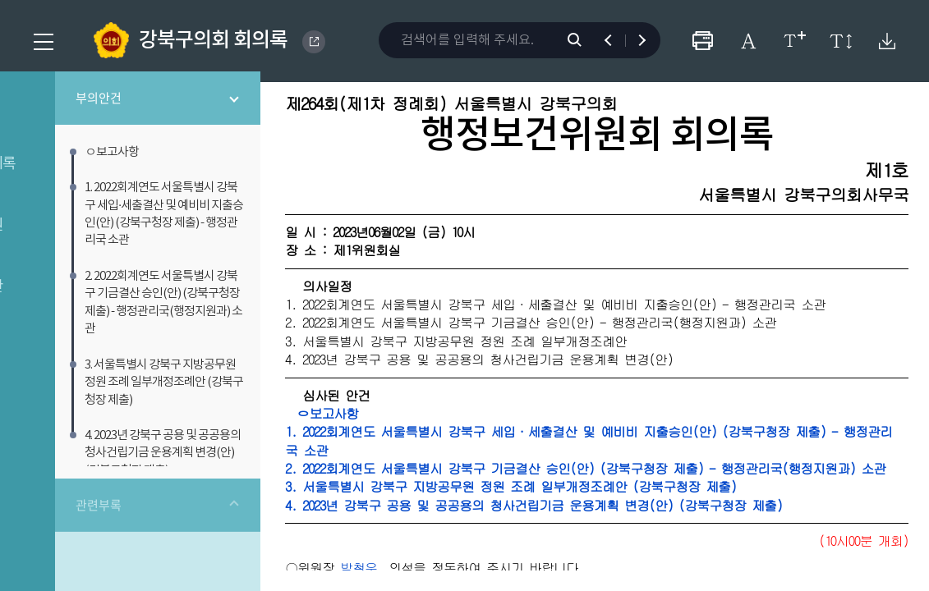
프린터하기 (703, 41)
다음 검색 (634, 40)
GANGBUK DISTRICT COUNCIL (313, 41)
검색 (583, 40)
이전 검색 (615, 40)
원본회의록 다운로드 (887, 41)
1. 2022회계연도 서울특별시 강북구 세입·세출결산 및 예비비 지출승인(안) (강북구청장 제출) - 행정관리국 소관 (640, 469)
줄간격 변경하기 (841, 41)
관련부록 (167, 477)
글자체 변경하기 (749, 41)
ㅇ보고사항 (430, 442)
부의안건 (167, 108)
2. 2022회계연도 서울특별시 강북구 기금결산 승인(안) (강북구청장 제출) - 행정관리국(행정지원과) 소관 (642, 506)
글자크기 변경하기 (795, 41)
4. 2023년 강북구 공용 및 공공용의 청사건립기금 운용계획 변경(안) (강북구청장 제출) (642, 552)
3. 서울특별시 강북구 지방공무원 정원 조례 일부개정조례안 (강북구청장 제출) (619, 534)
